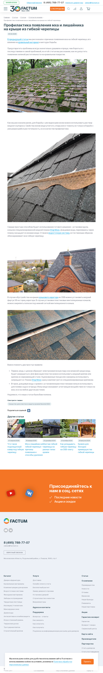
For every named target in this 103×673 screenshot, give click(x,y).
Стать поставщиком (90, 652)
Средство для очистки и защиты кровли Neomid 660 (29, 404)
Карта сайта (87, 634)
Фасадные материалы (13, 595)
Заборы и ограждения (13, 598)
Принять (87, 661)
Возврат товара (88, 625)
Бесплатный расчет (41, 587)
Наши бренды (87, 600)
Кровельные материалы (14, 584)
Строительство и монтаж (44, 598)
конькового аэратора (48, 297)
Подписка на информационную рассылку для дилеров (56, 631)
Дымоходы (8, 613)
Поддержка (38, 612)
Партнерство (88, 644)
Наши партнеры (88, 607)
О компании (87, 581)
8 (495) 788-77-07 (54, 2)
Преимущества (88, 585)
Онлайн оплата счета (42, 584)
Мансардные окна (11, 609)
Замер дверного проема (43, 591)
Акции (84, 612)
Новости (85, 589)
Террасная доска (11, 624)
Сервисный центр (89, 629)
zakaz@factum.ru (92, 3)
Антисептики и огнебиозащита (17, 616)
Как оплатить (38, 624)
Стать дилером (88, 648)
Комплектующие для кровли (16, 587)
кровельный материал (28, 42)
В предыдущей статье (17, 39)
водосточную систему (59, 233)
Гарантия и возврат (90, 617)
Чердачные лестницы (13, 602)
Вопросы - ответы (40, 616)
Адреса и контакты (41, 607)
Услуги (36, 576)
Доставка (37, 580)
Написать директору (74, 3)
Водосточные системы (13, 591)
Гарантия (85, 621)
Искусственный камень (13, 620)
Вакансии (86, 596)
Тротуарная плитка (12, 627)
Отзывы (85, 592)
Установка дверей (40, 595)
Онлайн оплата (11, 2)
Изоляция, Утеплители (13, 606)
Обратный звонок (34, 3)
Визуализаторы (39, 602)
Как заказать (38, 620)
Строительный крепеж (13, 631)
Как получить (38, 627)
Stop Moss (55, 230)
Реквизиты (86, 603)
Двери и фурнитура (12, 580)
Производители (89, 639)
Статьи (85, 576)
